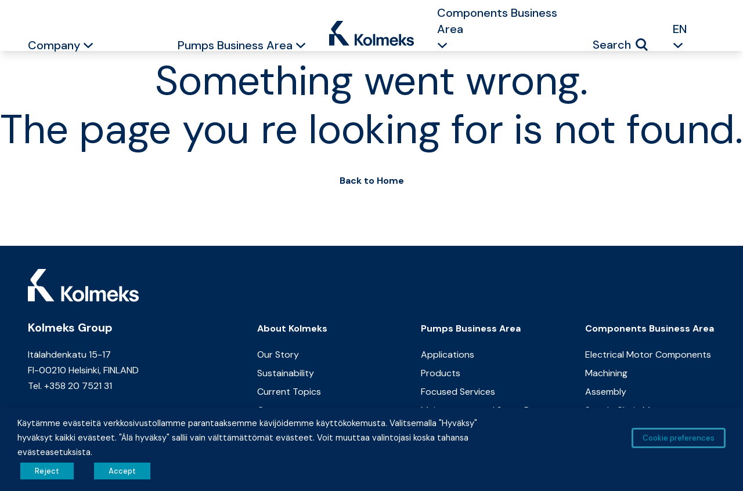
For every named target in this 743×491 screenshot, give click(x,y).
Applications (447, 354)
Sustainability (285, 373)
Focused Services (458, 391)
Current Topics (289, 391)
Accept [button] (122, 471)
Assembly (605, 391)
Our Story (278, 354)
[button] (88, 47)
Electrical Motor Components (648, 354)
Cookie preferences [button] (679, 438)
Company (54, 45)
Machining (606, 373)
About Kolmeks (292, 328)
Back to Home (372, 180)
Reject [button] (47, 471)
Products (440, 373)
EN (680, 29)
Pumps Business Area (235, 45)
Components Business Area (497, 21)
